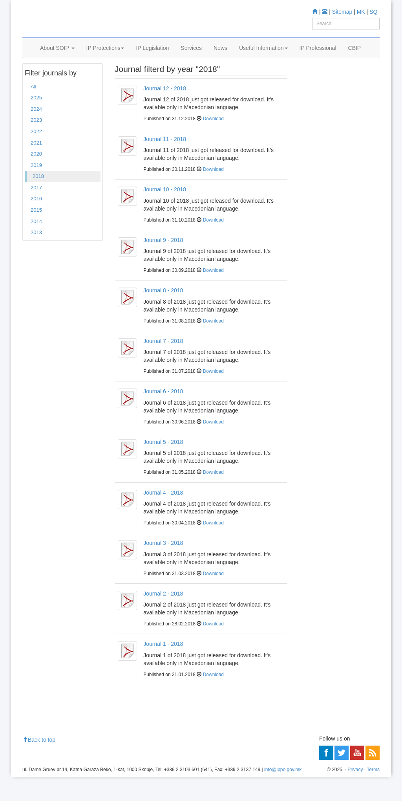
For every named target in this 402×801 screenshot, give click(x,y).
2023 (36, 144)
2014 (36, 245)
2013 (36, 256)
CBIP (354, 58)
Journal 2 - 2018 (163, 617)
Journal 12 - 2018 (164, 112)
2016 (36, 222)
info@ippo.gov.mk (283, 793)
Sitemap (342, 12)
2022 (36, 155)
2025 (36, 122)
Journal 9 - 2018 (163, 263)
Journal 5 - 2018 (163, 465)
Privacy (355, 793)
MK (361, 12)
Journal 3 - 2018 (163, 566)
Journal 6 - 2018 (163, 415)
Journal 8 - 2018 (163, 314)
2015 (36, 233)
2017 (36, 211)
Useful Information (263, 58)
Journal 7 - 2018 (163, 364)
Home (34, 78)
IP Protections (105, 58)
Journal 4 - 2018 (163, 516)
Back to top (38, 763)
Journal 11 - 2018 (164, 162)
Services (191, 58)
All (33, 110)
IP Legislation (152, 58)
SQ (373, 12)
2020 (36, 177)
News (220, 58)
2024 (36, 133)
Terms (373, 793)
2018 (38, 200)
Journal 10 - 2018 (164, 213)
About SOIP (57, 58)
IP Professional (318, 58)
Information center (323, 143)
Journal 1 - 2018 (163, 668)
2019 (36, 189)
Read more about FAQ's (330, 199)
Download (213, 142)
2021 (36, 166)
